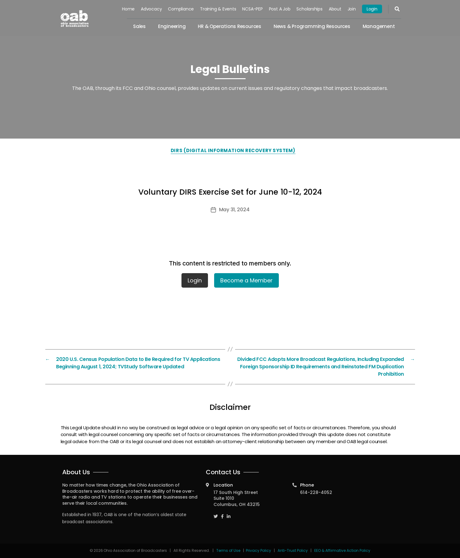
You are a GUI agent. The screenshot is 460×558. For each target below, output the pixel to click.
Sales (139, 26)
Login (372, 9)
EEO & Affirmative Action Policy (342, 550)
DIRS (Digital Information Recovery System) (233, 150)
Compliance (181, 9)
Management (379, 26)
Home (128, 9)
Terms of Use (228, 550)
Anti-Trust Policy (293, 550)
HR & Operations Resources (229, 26)
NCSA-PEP (252, 9)
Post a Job (280, 9)
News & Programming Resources (312, 26)
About (335, 9)
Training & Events (218, 9)
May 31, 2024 (234, 209)
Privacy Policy (258, 550)
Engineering (172, 26)
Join (352, 9)
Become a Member (246, 280)
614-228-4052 (316, 492)
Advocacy (151, 9)
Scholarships (310, 9)
